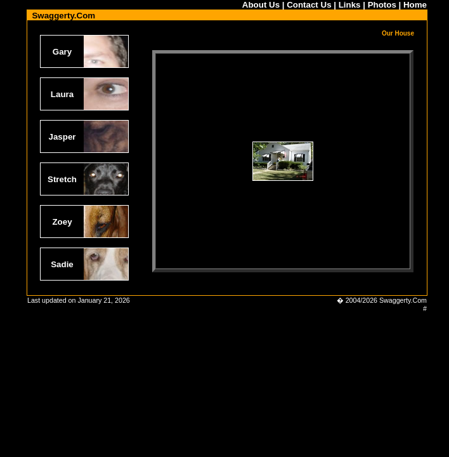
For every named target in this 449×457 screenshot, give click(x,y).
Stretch (62, 179)
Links (350, 5)
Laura (62, 94)
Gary (62, 51)
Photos (382, 5)
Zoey (62, 222)
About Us (261, 5)
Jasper (62, 137)
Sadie (62, 264)
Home (415, 5)
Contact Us (309, 5)
